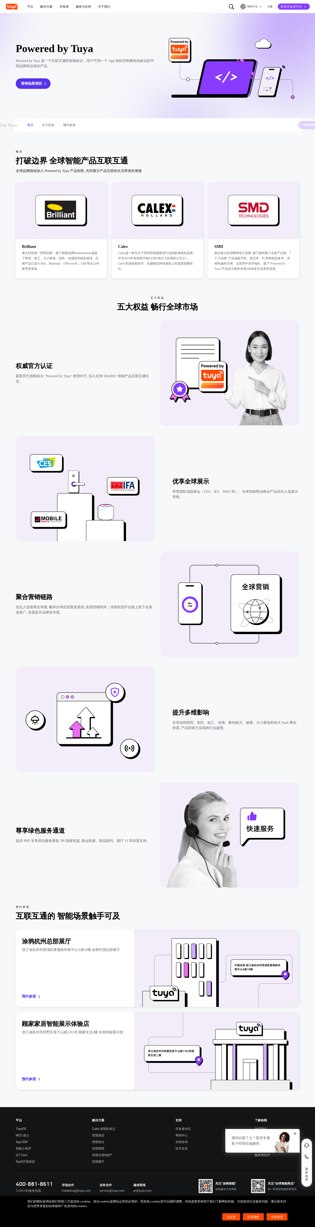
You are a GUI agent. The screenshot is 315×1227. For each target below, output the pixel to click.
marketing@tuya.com (76, 1190)
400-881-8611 (34, 1183)
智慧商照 (98, 1148)
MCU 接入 (22, 1135)
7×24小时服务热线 (28, 1190)
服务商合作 (262, 1155)
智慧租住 (98, 1142)
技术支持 (181, 1148)
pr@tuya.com (142, 1190)
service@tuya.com (112, 1190)
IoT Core (21, 1155)
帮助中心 (181, 1135)
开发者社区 (183, 1129)
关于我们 (261, 1129)
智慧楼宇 (98, 1161)
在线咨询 (181, 1142)
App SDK (22, 1142)
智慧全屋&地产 (102, 1155)
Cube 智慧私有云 (103, 1129)
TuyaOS (21, 1129)
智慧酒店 (98, 1135)
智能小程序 (23, 1148)
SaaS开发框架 (25, 1161)
